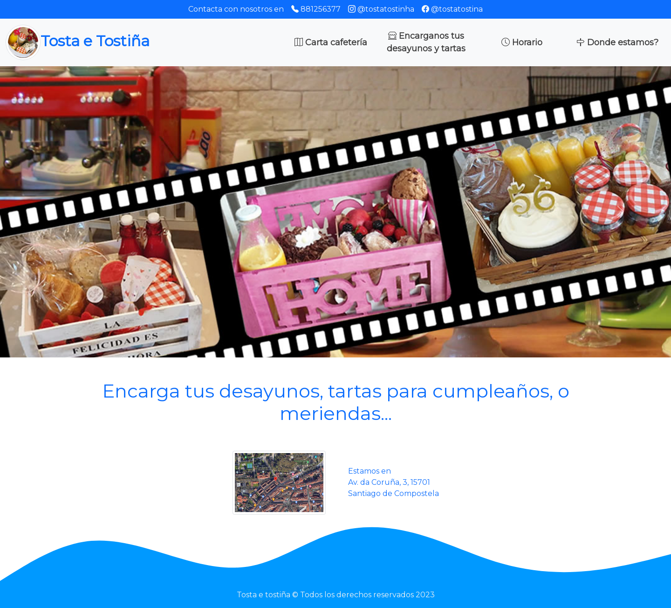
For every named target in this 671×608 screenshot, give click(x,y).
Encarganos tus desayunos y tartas (426, 42)
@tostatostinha (381, 9)
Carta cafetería (330, 42)
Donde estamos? (617, 42)
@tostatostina (452, 9)
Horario (521, 42)
